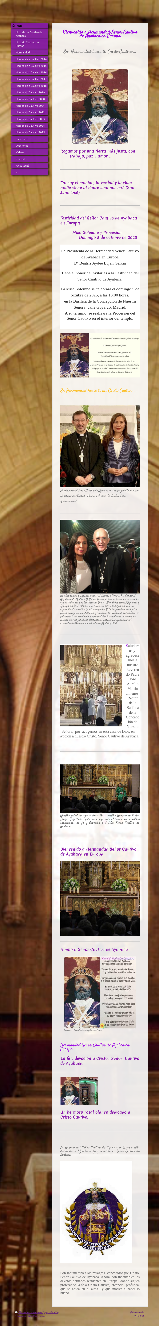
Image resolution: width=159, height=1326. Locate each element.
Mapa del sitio (51, 1313)
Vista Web (139, 1316)
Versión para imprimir (29, 1313)
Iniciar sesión (137, 1312)
